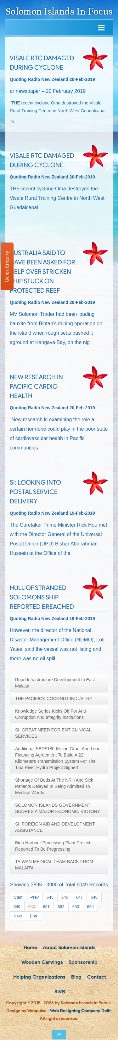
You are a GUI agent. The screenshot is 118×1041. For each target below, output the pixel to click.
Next (18, 916)
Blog (75, 977)
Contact (96, 977)
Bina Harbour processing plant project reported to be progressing (52, 846)
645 (50, 897)
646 (64, 897)
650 (31, 906)
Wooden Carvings (41, 962)
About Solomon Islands (69, 947)
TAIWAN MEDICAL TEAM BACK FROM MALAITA (54, 864)
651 (46, 906)
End (33, 916)
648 (94, 897)
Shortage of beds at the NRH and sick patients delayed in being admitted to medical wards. (54, 786)
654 (90, 906)
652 (61, 906)
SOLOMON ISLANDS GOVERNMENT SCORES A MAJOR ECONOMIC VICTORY (57, 808)
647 (79, 897)
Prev (34, 897)
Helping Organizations (38, 977)
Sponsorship (82, 962)
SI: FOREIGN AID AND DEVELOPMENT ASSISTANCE (55, 827)
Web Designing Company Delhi (81, 1012)
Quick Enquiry (7, 266)
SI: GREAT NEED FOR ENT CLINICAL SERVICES (53, 733)
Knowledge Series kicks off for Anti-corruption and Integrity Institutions (51, 714)
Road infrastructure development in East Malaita (55, 682)
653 (75, 906)
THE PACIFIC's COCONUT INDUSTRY (53, 698)
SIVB (59, 993)
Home (29, 947)
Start (18, 897)
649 (17, 906)
